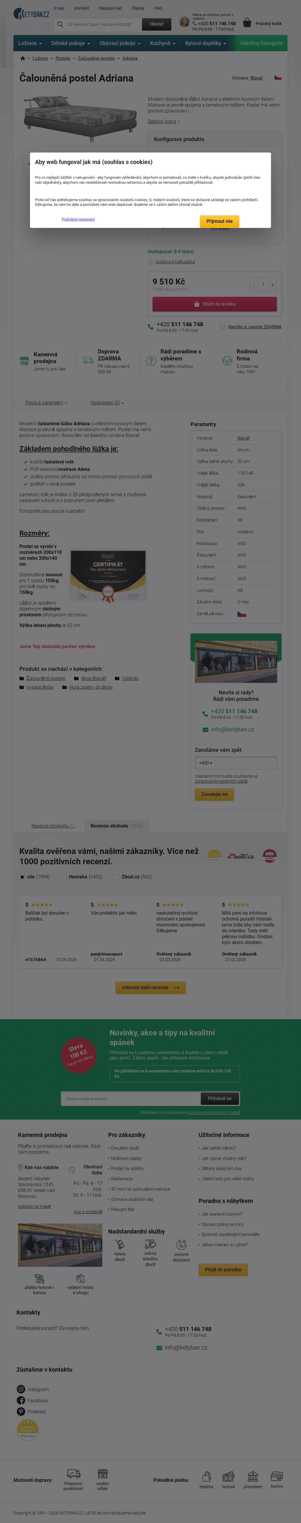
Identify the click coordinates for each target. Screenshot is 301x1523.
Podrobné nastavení (78, 219)
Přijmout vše (219, 221)
